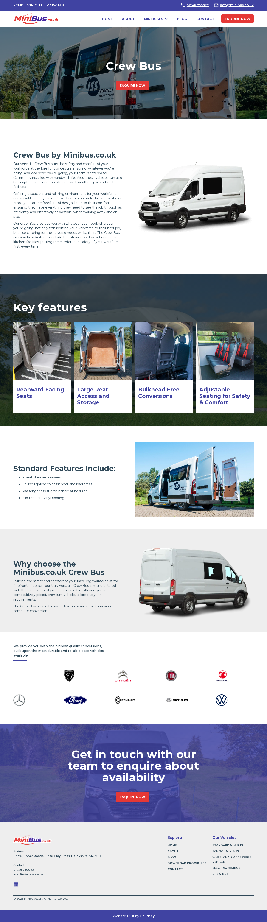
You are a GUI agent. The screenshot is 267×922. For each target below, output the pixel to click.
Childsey (147, 916)
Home (107, 19)
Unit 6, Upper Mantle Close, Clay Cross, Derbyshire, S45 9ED (57, 856)
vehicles (34, 5)
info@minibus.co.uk (237, 5)
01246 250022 (198, 5)
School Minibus (225, 851)
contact (205, 19)
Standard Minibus (227, 845)
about (128, 19)
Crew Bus (55, 5)
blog (182, 19)
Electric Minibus (226, 867)
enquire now (237, 19)
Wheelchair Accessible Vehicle (231, 859)
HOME (18, 5)
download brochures (187, 863)
